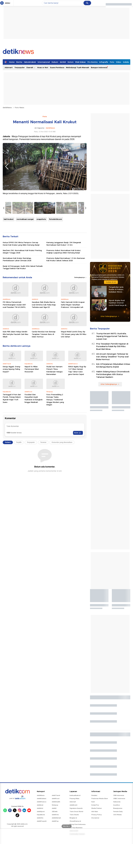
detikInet (40, 805)
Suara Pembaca (57, 67)
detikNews (7, 107)
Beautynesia (117, 808)
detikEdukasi (41, 798)
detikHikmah (56, 818)
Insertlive (116, 805)
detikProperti (41, 821)
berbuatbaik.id (75, 795)
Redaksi (94, 795)
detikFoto (55, 815)
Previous (7, 166)
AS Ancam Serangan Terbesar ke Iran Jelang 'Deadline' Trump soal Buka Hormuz (112, 357)
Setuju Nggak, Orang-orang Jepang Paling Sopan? (12, 369)
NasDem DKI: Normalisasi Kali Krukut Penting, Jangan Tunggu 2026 (22, 251)
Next (82, 166)
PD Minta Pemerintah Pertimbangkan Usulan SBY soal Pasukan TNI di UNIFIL (14, 304)
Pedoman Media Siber (99, 798)
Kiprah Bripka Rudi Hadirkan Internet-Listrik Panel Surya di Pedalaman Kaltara (117, 302)
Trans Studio (74, 815)
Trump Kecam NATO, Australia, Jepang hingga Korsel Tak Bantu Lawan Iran (112, 336)
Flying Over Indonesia (77, 824)
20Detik (54, 811)
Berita (19, 62)
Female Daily (118, 811)
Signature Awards (76, 808)
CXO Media (117, 815)
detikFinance (41, 802)
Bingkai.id (73, 818)
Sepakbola (41, 815)
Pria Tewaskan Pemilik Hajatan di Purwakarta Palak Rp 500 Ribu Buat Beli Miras (112, 346)
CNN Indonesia (118, 795)
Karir (93, 802)
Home (12, 62)
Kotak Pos (95, 805)
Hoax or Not (42, 67)
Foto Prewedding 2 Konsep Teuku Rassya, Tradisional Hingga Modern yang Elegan (55, 399)
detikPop (55, 821)
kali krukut (9, 219)
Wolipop (55, 805)
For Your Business (76, 828)
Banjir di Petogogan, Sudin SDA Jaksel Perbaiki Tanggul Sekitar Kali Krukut (23, 267)
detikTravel (56, 795)
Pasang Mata (74, 798)
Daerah (30, 67)
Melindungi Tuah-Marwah (77, 67)
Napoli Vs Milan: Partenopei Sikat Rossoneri (32, 369)
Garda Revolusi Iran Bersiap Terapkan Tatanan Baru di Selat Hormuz (43, 334)
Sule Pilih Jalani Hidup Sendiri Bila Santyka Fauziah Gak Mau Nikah (15, 334)
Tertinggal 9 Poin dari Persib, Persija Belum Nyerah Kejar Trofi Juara (12, 398)
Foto (112, 62)
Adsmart (9, 67)
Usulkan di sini (111, 282)
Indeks (126, 62)
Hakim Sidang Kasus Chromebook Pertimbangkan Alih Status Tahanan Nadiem (112, 374)
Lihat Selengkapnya (110, 316)
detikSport (41, 811)
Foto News (19, 107)
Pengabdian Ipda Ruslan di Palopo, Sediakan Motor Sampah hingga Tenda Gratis (118, 289)
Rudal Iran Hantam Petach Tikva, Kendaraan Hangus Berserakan (54, 370)
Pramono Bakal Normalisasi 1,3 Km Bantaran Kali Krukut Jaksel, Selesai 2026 (65, 259)
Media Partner (96, 808)
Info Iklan (94, 811)
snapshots (41, 219)
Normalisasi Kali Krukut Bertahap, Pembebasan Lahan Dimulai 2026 (17, 259)
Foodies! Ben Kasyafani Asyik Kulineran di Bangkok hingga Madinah (33, 398)
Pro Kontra (92, 62)
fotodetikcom (55, 219)
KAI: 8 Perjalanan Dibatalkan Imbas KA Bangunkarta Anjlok (113, 365)
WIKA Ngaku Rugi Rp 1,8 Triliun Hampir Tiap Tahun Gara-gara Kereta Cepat (77, 370)
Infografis (103, 62)
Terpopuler (19, 67)
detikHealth (56, 802)
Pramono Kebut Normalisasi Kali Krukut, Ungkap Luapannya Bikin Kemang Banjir (63, 251)
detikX (63, 62)
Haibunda (116, 802)
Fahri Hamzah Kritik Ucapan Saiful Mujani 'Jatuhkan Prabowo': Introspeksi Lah (73, 304)
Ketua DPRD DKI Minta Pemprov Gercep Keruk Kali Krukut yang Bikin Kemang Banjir (21, 243)
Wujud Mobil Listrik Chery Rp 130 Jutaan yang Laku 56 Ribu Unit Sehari (73, 334)
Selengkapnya (80, 277)
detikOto (40, 818)
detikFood (55, 798)
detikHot (40, 808)
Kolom (71, 62)
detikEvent (73, 805)
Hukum (55, 62)
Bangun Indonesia (99, 67)
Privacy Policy (96, 815)
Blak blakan (80, 62)
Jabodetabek (30, 62)
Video (118, 62)
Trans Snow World (76, 811)
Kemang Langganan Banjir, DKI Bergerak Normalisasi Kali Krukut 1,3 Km (63, 243)
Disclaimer (95, 818)
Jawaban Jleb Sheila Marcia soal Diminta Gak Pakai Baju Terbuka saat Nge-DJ (44, 304)
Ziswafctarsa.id (75, 821)
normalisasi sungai (25, 219)
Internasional (44, 62)
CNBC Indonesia (119, 798)
